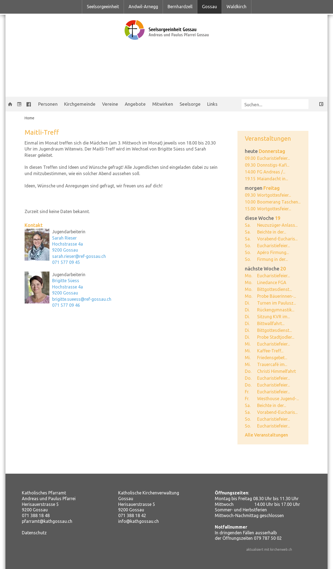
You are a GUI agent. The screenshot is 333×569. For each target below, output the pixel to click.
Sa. (248, 225)
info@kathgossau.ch (138, 521)
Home (29, 118)
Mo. (248, 275)
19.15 (250, 178)
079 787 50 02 (268, 538)
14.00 (250, 171)
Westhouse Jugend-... (278, 398)
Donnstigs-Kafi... (273, 165)
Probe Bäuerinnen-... (276, 296)
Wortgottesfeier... (274, 195)
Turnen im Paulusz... (276, 302)
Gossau (209, 6)
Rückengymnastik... (275, 309)
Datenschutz (34, 532)
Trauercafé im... (272, 364)
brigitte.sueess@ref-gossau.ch (81, 299)
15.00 (250, 208)
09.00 (250, 158)
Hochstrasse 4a (67, 243)
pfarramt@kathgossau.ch (47, 521)
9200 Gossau (65, 249)
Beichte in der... (271, 231)
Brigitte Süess (65, 280)
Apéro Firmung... (273, 252)
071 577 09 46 (66, 305)
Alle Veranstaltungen (266, 434)
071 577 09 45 (66, 262)
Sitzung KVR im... (273, 316)
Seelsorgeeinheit (103, 6)
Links (212, 104)
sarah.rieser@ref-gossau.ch (79, 256)
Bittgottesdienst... (274, 289)
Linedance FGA (271, 282)
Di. (247, 302)
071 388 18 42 (132, 515)
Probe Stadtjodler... (275, 337)
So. (248, 245)
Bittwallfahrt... (270, 323)
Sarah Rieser (64, 237)
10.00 (250, 201)
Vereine (110, 104)
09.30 (250, 165)
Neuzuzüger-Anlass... (277, 225)
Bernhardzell (180, 6)
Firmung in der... (272, 259)
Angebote (135, 104)
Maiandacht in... (272, 178)
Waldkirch (236, 6)
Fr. (247, 391)
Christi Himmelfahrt (276, 371)
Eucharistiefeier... (273, 158)
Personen (48, 104)
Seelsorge (190, 104)
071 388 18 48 (36, 515)
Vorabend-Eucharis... (277, 238)
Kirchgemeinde (80, 104)
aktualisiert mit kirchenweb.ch (269, 549)
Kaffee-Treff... (270, 350)
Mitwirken (162, 104)
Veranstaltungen (268, 138)
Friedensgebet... (272, 357)
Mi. (248, 343)
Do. (248, 371)
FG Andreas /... (271, 171)
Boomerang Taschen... (279, 201)
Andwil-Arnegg (143, 6)
